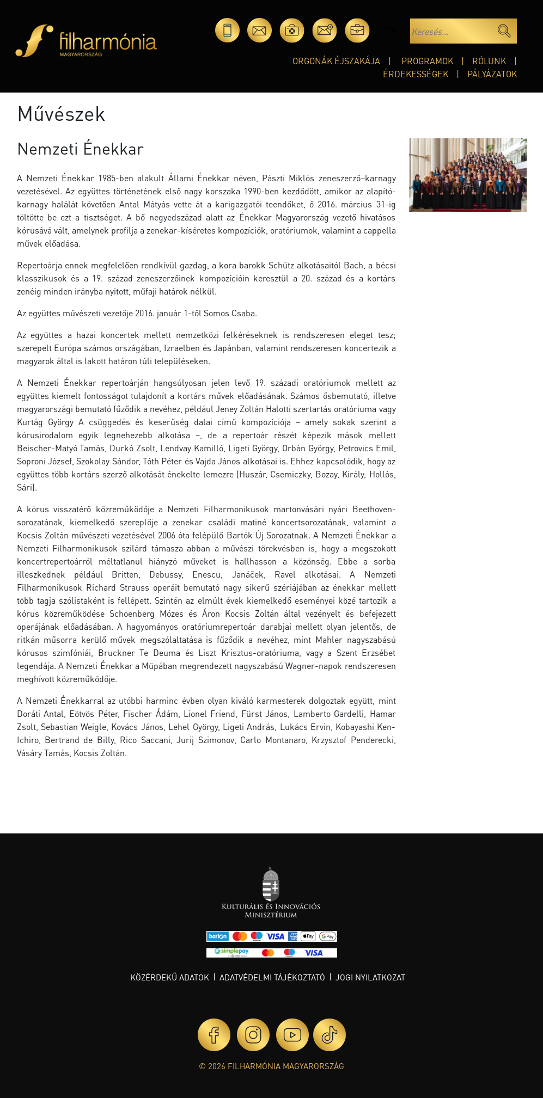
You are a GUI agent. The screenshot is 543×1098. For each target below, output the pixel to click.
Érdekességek (415, 73)
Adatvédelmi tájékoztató (272, 977)
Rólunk (489, 60)
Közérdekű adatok (169, 977)
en (389, 30)
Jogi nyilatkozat (370, 977)
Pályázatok (492, 73)
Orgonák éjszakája (336, 60)
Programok (427, 60)
